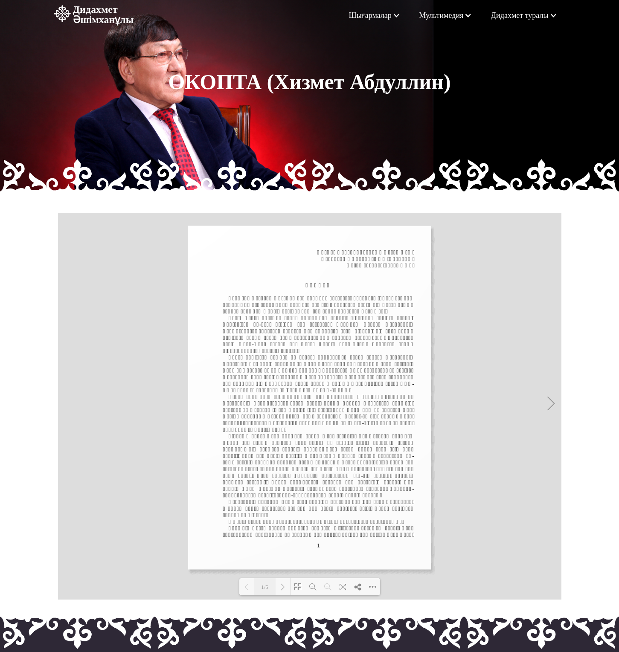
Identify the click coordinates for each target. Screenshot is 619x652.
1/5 (264, 587)
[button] (374, 15)
